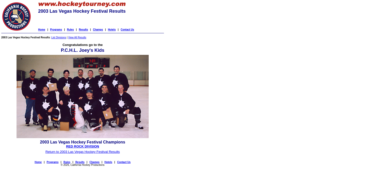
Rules (70, 29)
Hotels (112, 29)
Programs (56, 29)
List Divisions (58, 37)
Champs (98, 29)
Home (41, 29)
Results (83, 29)
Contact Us (127, 29)
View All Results (77, 37)
